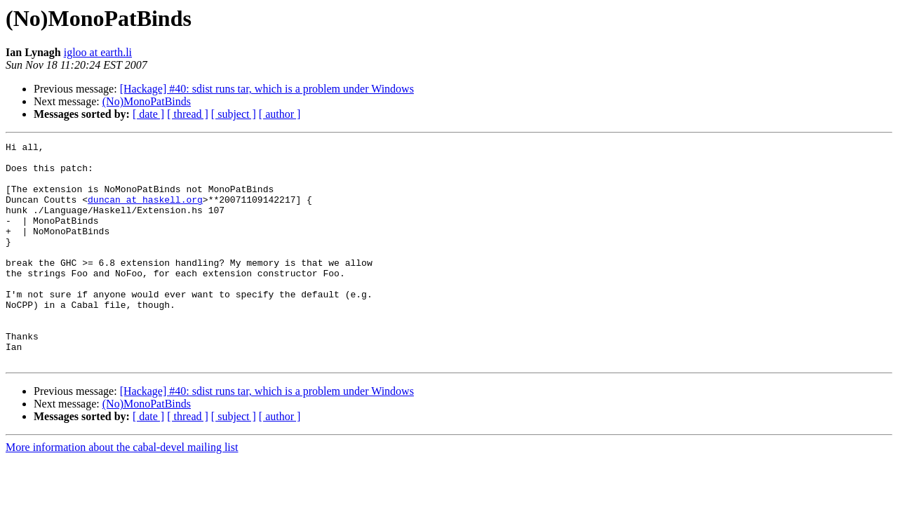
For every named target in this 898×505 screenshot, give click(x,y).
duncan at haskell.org (145, 212)
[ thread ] (187, 114)
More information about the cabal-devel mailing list (122, 491)
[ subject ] (233, 114)
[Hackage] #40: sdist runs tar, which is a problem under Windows (267, 89)
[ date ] (148, 114)
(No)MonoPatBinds (146, 101)
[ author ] (280, 114)
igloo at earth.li (98, 52)
